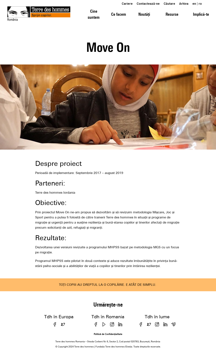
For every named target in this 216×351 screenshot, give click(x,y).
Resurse (172, 14)
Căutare (169, 3)
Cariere (127, 3)
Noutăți (144, 14)
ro (200, 3)
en (194, 3)
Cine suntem (94, 14)
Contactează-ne (148, 3)
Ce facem (118, 14)
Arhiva (183, 3)
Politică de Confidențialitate (108, 334)
